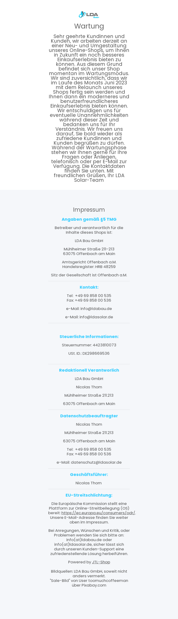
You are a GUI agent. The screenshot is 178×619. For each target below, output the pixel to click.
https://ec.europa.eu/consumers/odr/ (98, 513)
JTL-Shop (101, 562)
